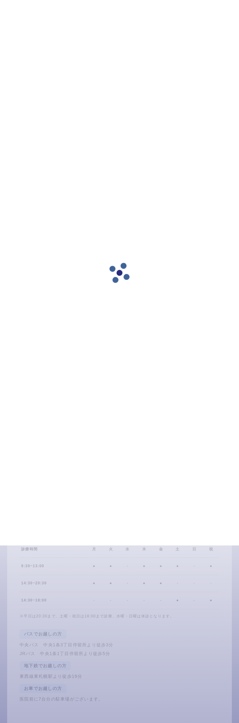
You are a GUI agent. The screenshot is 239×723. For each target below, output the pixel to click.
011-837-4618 (166, 530)
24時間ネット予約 (48, 530)
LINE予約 (106, 530)
